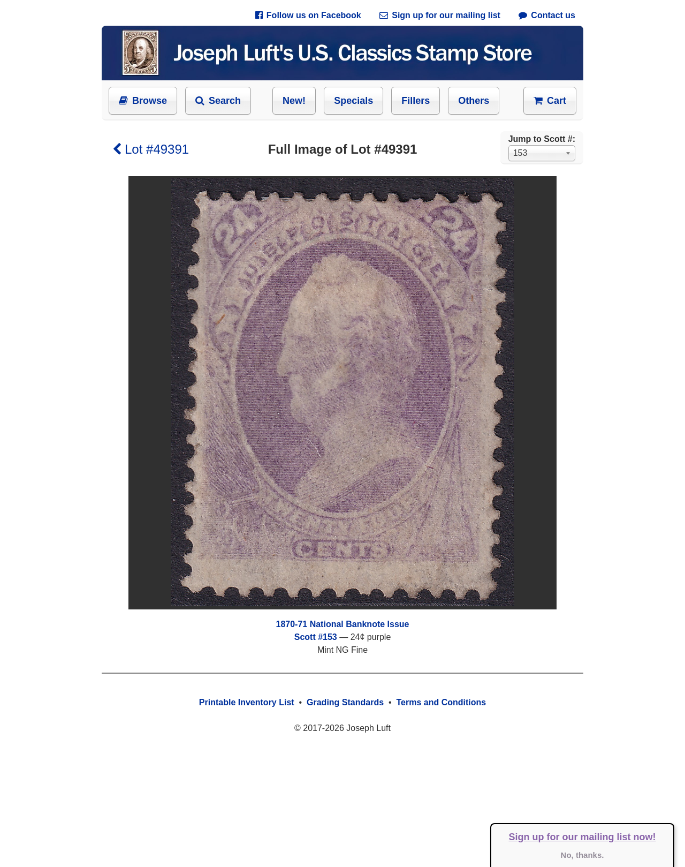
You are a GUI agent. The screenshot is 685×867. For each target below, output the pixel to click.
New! (294, 100)
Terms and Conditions (441, 702)
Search (218, 100)
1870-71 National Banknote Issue (342, 624)
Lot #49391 (150, 149)
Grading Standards (345, 702)
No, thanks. (582, 855)
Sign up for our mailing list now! (582, 837)
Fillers (415, 100)
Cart (550, 100)
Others (473, 100)
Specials (353, 100)
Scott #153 (315, 637)
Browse (143, 100)
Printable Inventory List (246, 702)
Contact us (547, 15)
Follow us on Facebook (308, 15)
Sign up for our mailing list (439, 15)
